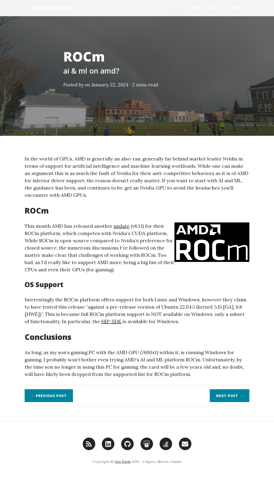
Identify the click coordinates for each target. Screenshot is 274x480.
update (122, 226)
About (215, 8)
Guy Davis (123, 461)
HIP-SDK (111, 321)
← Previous (49, 395)
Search (238, 8)
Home (195, 8)
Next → (229, 395)
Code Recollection (51, 8)
